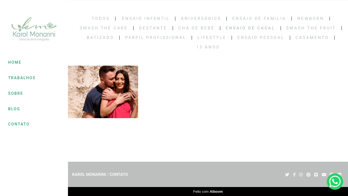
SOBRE (15, 93)
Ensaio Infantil (146, 19)
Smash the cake (104, 28)
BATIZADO (100, 38)
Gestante (153, 28)
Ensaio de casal (250, 28)
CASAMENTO (312, 38)
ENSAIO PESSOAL (260, 38)
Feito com (208, 191)
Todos (101, 19)
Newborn (310, 19)
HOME (14, 62)
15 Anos (208, 47)
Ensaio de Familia (259, 19)
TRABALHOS (22, 78)
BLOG (14, 109)
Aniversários (201, 19)
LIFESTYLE (211, 38)
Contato (119, 175)
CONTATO (19, 124)
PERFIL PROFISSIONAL (155, 38)
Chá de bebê (196, 28)
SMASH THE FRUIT (311, 28)
